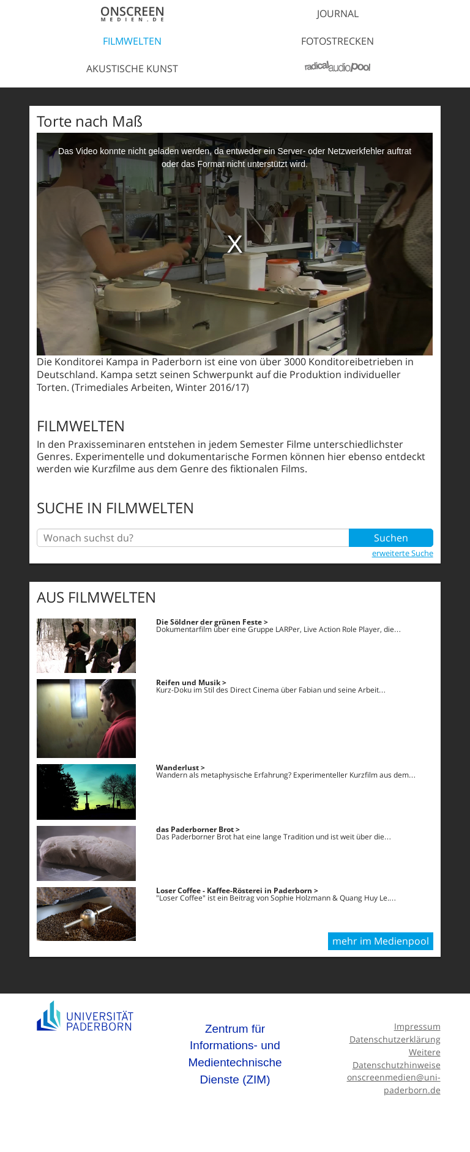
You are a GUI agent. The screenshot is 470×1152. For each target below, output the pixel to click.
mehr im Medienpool (380, 941)
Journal (338, 13)
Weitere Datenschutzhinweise (396, 1058)
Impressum (417, 1026)
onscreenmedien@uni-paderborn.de (394, 1083)
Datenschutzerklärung (395, 1039)
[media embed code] (235, 244)
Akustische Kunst (132, 68)
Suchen (391, 537)
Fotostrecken (337, 41)
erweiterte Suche (402, 553)
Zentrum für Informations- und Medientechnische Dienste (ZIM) (235, 1054)
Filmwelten (132, 41)
